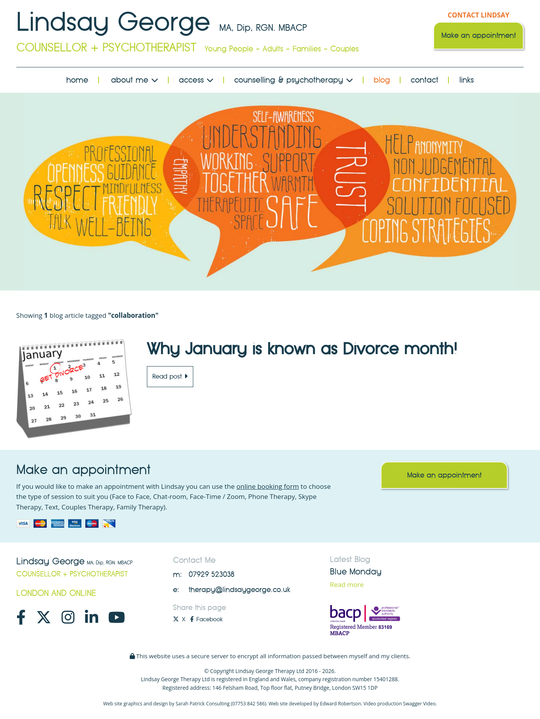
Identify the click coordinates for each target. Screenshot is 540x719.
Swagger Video (419, 703)
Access (196, 80)
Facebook (206, 619)
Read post (170, 376)
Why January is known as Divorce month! (302, 349)
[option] (270, 192)
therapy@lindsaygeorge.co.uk (239, 589)
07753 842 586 (248, 703)
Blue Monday (355, 572)
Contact (424, 80)
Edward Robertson (340, 703)
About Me (134, 80)
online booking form (267, 486)
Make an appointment (478, 35)
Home (77, 80)
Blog (382, 80)
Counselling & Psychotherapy (293, 80)
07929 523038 (212, 574)
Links (466, 80)
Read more (347, 584)
